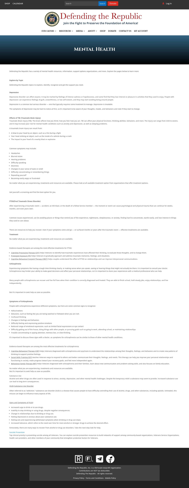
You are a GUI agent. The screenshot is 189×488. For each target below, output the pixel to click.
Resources (65, 31)
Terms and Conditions (95, 478)
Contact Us (125, 31)
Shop (7, 4)
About (91, 31)
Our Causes (47, 31)
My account (141, 31)
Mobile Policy (110, 478)
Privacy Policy (78, 478)
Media (79, 31)
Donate (113, 3)
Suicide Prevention (17, 432)
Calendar (18, 4)
